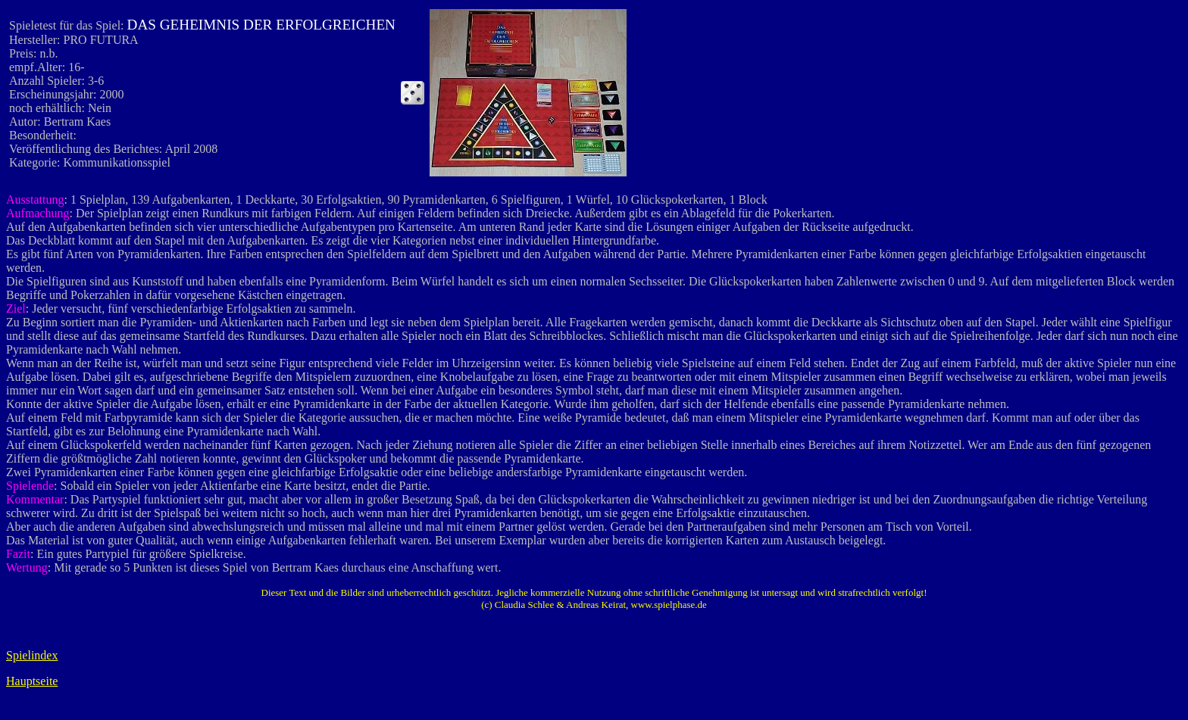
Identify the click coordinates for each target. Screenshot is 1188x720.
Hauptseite (32, 681)
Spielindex (32, 655)
